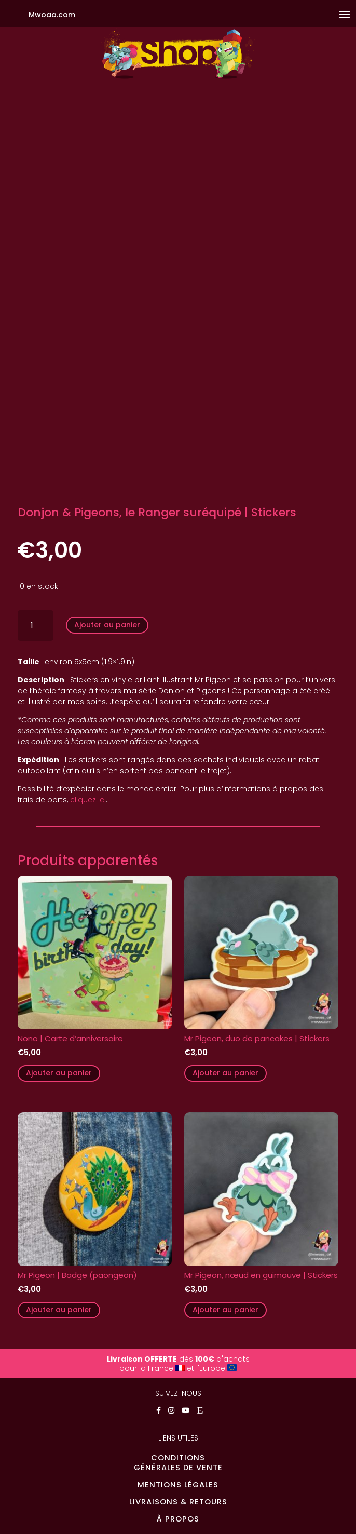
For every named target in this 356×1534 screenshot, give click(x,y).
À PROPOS (178, 1519)
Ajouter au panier (107, 625)
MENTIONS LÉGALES (178, 1484)
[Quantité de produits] (35, 625)
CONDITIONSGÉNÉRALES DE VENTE (178, 1462)
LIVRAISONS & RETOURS (178, 1502)
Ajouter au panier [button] (59, 1073)
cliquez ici (88, 800)
